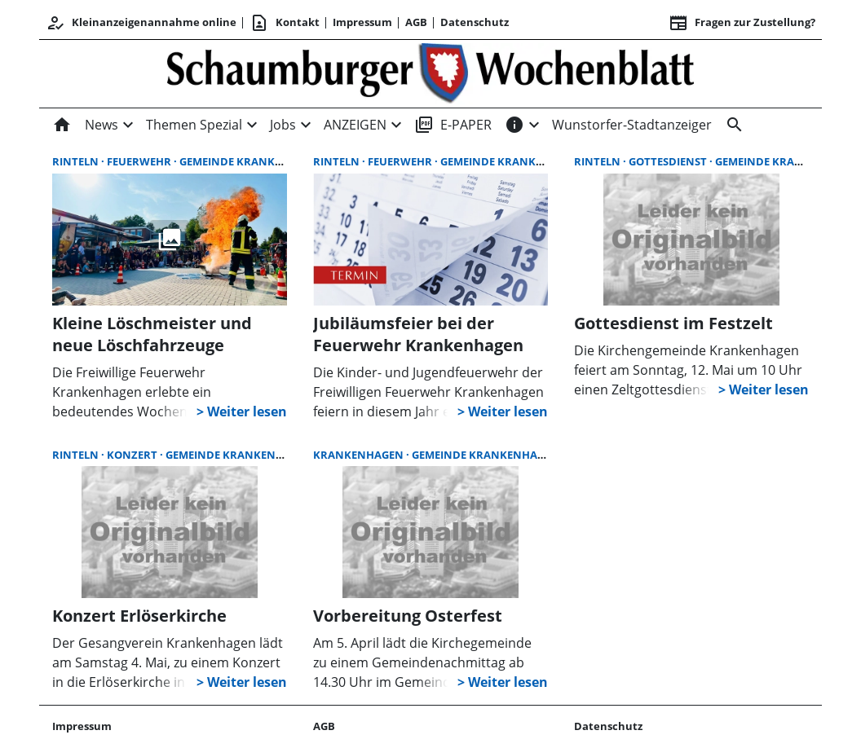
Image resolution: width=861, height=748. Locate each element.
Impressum (362, 22)
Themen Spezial (194, 125)
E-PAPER (453, 124)
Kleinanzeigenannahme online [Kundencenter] (141, 23)
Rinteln (76, 161)
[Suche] (731, 124)
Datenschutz (474, 22)
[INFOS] (514, 124)
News (101, 125)
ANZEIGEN (355, 125)
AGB (416, 22)
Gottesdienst (669, 161)
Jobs (283, 125)
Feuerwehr (140, 161)
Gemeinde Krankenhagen (253, 161)
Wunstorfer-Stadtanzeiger (632, 125)
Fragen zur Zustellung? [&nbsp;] (742, 23)
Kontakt (284, 23)
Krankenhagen (359, 454)
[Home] (65, 124)
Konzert (133, 454)
